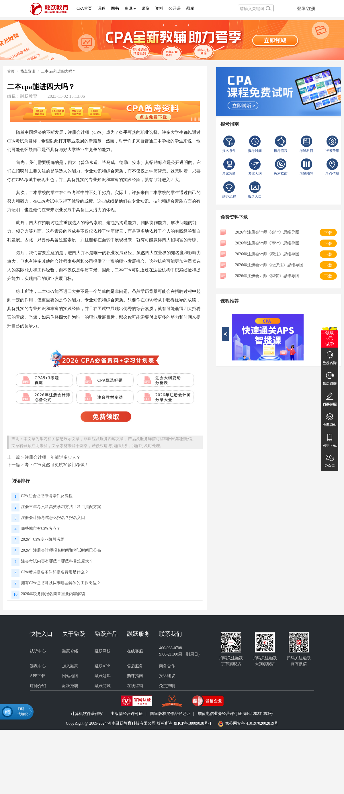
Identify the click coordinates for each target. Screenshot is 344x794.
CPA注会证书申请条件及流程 (47, 496)
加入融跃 (70, 666)
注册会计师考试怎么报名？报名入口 (53, 517)
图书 (115, 8)
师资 (146, 8)
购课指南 (135, 676)
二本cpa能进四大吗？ (58, 71)
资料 (159, 8)
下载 (328, 233)
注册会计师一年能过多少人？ (53, 457)
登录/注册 (306, 8)
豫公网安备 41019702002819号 (251, 723)
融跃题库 (103, 676)
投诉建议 (167, 676)
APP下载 (37, 676)
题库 (190, 8)
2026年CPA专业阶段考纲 (42, 539)
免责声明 (167, 686)
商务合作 (167, 666)
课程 (101, 8)
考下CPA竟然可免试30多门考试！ (57, 464)
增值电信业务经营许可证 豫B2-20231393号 (235, 713)
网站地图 (70, 676)
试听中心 (38, 651)
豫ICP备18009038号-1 (192, 723)
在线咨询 (135, 686)
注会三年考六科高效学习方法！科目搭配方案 (61, 507)
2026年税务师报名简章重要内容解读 (53, 594)
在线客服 (135, 651)
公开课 (175, 8)
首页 (11, 71)
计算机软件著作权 (87, 713)
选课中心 (38, 666)
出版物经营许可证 (127, 713)
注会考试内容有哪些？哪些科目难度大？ (57, 561)
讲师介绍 (38, 686)
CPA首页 (84, 8)
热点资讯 (27, 71)
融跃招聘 (70, 686)
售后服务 (135, 666)
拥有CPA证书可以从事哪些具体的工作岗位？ (61, 583)
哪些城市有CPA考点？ (40, 528)
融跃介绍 (70, 651)
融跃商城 (103, 686)
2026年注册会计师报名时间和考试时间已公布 (61, 550)
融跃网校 (103, 651)
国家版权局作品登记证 (170, 713)
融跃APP (102, 666)
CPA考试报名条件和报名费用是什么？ (55, 572)
